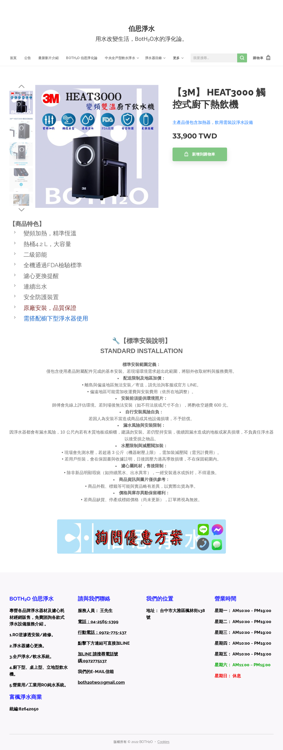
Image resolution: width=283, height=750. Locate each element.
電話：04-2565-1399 (98, 621)
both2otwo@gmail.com (101, 682)
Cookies (163, 742)
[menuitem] (13, 58)
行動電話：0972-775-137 (102, 632)
